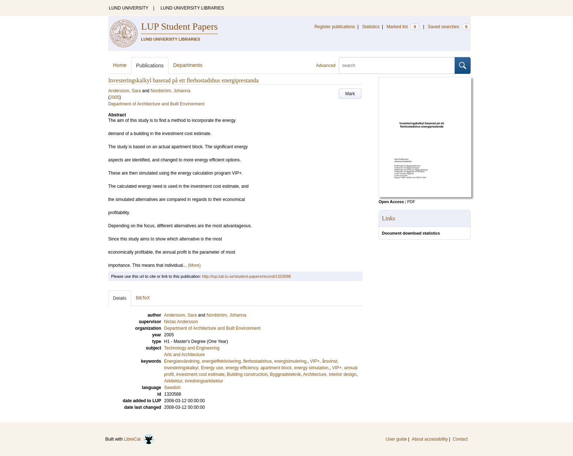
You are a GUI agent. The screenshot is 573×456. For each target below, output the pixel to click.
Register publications (334, 26)
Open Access (391, 201)
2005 (114, 97)
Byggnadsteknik (285, 374)
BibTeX (143, 297)
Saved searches (449, 26)
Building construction (247, 374)
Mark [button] (350, 93)
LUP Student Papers (179, 26)
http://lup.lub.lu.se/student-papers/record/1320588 (246, 276)
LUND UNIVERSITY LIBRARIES (192, 8)
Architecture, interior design (329, 374)
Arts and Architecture (184, 354)
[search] (397, 65)
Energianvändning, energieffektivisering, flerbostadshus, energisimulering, (236, 361)
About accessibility (430, 439)
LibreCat (139, 439)
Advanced (325, 65)
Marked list (403, 26)
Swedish (172, 387)
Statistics (371, 26)
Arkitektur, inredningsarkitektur (193, 381)
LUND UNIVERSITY (128, 8)
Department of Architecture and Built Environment (156, 103)
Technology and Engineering (191, 348)
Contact (460, 439)
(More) (194, 265)
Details (119, 298)
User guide (396, 439)
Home (119, 65)
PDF (411, 201)
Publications (150, 65)
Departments (187, 65)
